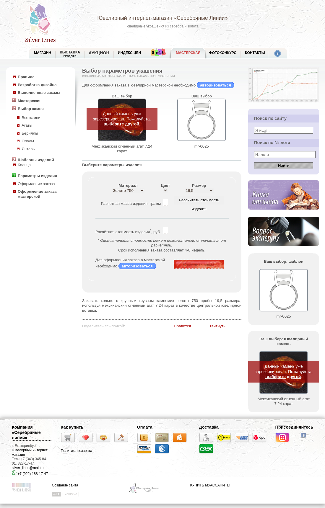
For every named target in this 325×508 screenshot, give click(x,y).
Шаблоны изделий (36, 160)
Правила (26, 77)
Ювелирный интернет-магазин (134, 18)
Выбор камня (31, 109)
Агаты (27, 125)
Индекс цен (129, 53)
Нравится (182, 326)
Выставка (70, 54)
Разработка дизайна (37, 85)
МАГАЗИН (42, 53)
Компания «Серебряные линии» (26, 432)
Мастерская (188, 53)
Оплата (144, 427)
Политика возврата (76, 451)
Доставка (209, 427)
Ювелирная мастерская (102, 76)
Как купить (72, 427)
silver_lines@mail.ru (28, 468)
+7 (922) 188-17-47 (30, 474)
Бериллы (30, 133)
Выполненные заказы (39, 92)
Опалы (28, 141)
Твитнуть (217, 326)
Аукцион (99, 52)
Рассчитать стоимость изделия (199, 201)
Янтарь (28, 149)
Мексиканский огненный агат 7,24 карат (122, 148)
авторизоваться (215, 85)
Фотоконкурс (222, 53)
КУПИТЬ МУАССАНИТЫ (210, 485)
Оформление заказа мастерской (37, 194)
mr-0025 (201, 146)
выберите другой (121, 124)
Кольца (24, 165)
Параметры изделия (37, 176)
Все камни (31, 117)
